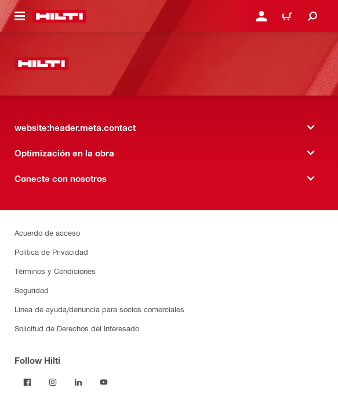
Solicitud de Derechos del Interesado (76, 328)
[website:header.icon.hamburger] (19, 16)
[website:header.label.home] (59, 16)
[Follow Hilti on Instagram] (53, 382)
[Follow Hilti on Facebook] (27, 382)
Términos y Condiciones (55, 270)
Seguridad (31, 290)
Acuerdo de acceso (47, 232)
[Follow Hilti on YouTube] (104, 382)
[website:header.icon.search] (312, 16)
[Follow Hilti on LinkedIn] (78, 382)
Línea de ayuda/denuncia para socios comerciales (99, 309)
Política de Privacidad (51, 251)
